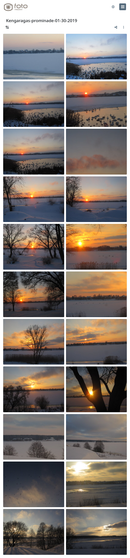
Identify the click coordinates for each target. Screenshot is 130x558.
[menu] (122, 6)
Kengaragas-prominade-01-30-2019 (41, 20)
